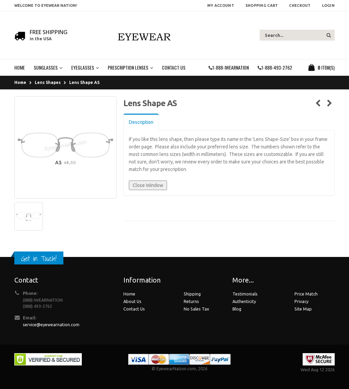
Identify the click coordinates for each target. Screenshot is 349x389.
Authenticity (244, 301)
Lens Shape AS (84, 82)
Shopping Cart (261, 5)
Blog (236, 308)
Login (328, 5)
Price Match (306, 293)
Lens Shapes (48, 82)
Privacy (301, 301)
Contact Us (134, 308)
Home (20, 82)
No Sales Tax (196, 308)
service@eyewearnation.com (51, 324)
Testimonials (245, 293)
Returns (191, 301)
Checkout (299, 5)
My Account (220, 5)
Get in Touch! (39, 258)
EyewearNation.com (176, 368)
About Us (132, 301)
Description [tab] (141, 122)
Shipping (192, 293)
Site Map (303, 308)
